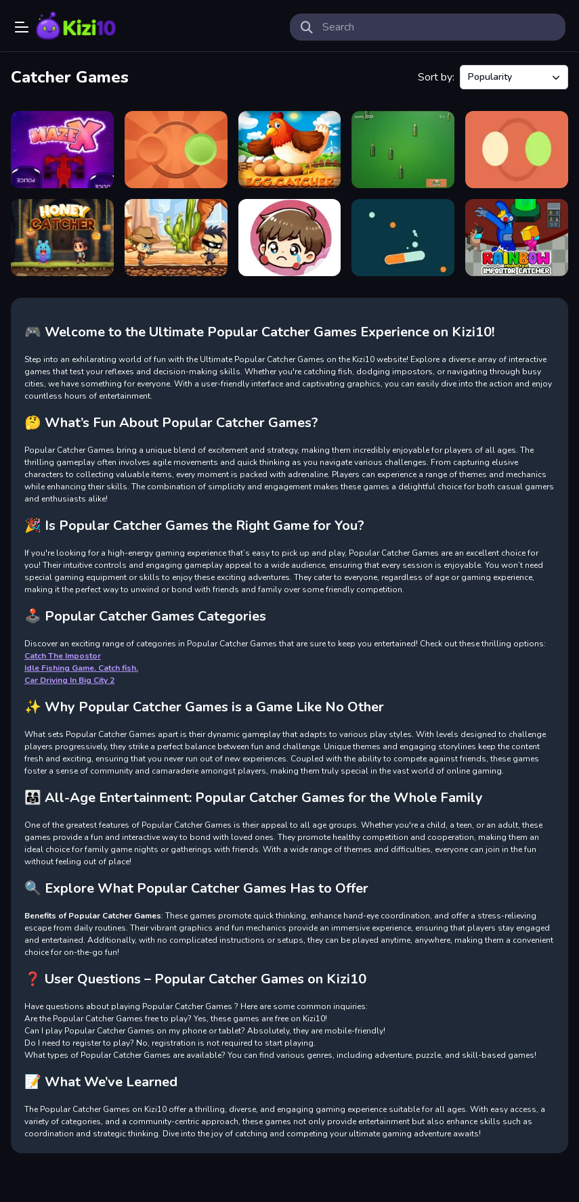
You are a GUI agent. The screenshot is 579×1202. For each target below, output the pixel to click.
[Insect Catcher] (289, 237)
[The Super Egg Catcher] (289, 149)
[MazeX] (62, 149)
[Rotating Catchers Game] (176, 149)
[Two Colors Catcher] (402, 237)
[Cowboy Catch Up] (176, 237)
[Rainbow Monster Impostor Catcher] (516, 237)
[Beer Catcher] (402, 149)
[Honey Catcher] (62, 237)
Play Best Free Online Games (75, 27)
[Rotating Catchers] (516, 149)
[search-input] (438, 27)
